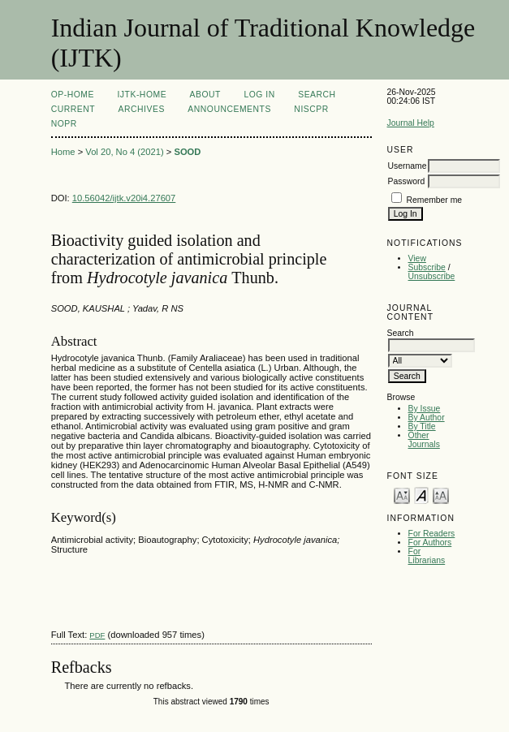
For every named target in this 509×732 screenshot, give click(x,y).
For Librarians (427, 556)
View (417, 258)
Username (407, 165)
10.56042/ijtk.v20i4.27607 (124, 198)
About (205, 94)
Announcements (229, 109)
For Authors (430, 542)
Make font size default (421, 494)
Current (73, 109)
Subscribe (427, 267)
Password (406, 181)
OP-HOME (72, 94)
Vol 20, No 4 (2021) (124, 152)
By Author (426, 417)
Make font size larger (441, 494)
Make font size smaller (402, 494)
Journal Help (410, 122)
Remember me (434, 200)
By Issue (424, 408)
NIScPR (311, 109)
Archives (142, 109)
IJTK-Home (141, 94)
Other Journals (424, 440)
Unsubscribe (431, 276)
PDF (97, 635)
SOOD (187, 152)
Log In (259, 94)
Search (316, 94)
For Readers (431, 533)
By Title (422, 426)
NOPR (64, 123)
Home (63, 152)
